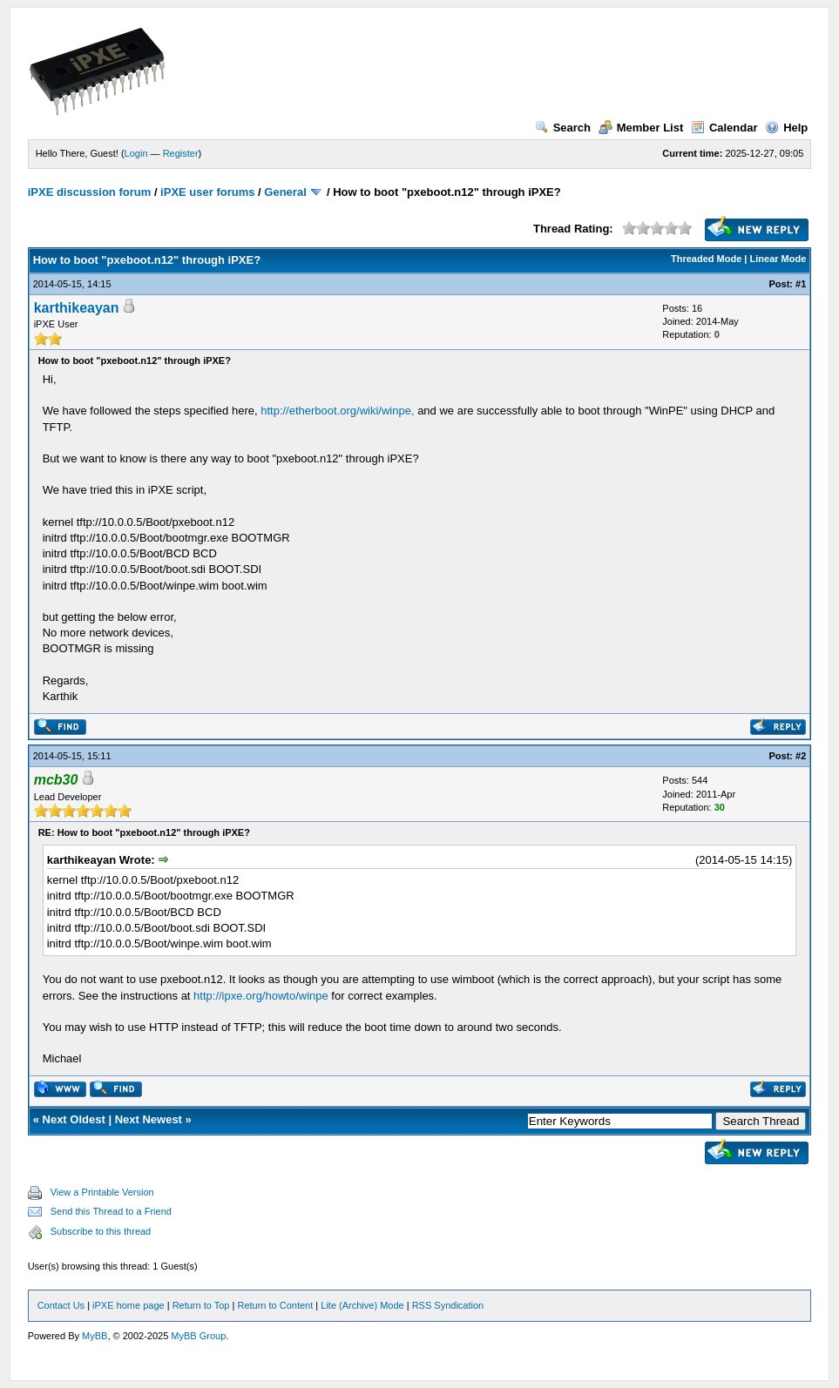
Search (563, 127)
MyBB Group (198, 1336)
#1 (800, 284)
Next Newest (148, 1119)
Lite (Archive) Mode (362, 1305)
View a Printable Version (102, 1192)
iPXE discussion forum (90, 192)
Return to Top (201, 1305)
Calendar (724, 127)
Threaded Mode (706, 258)
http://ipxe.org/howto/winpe (260, 995)
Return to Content (275, 1305)
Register (181, 153)
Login (136, 153)
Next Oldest (74, 1119)
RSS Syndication (448, 1305)
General (285, 192)
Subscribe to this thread (101, 1231)
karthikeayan (76, 307)
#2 (800, 756)
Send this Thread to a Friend (111, 1211)
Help (786, 127)
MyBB (94, 1336)
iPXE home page (128, 1305)
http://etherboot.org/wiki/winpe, (337, 410)
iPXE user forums (207, 192)
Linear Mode (778, 258)
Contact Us (61, 1305)
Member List (641, 127)
